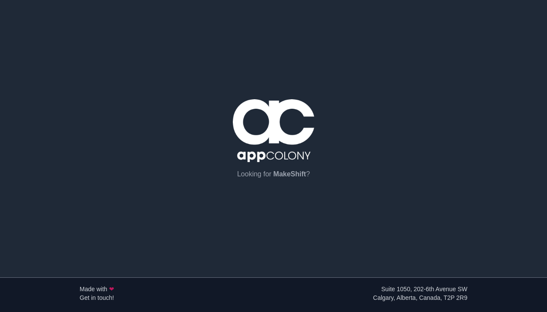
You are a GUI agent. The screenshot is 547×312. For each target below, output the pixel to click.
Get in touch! (97, 297)
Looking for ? (273, 174)
